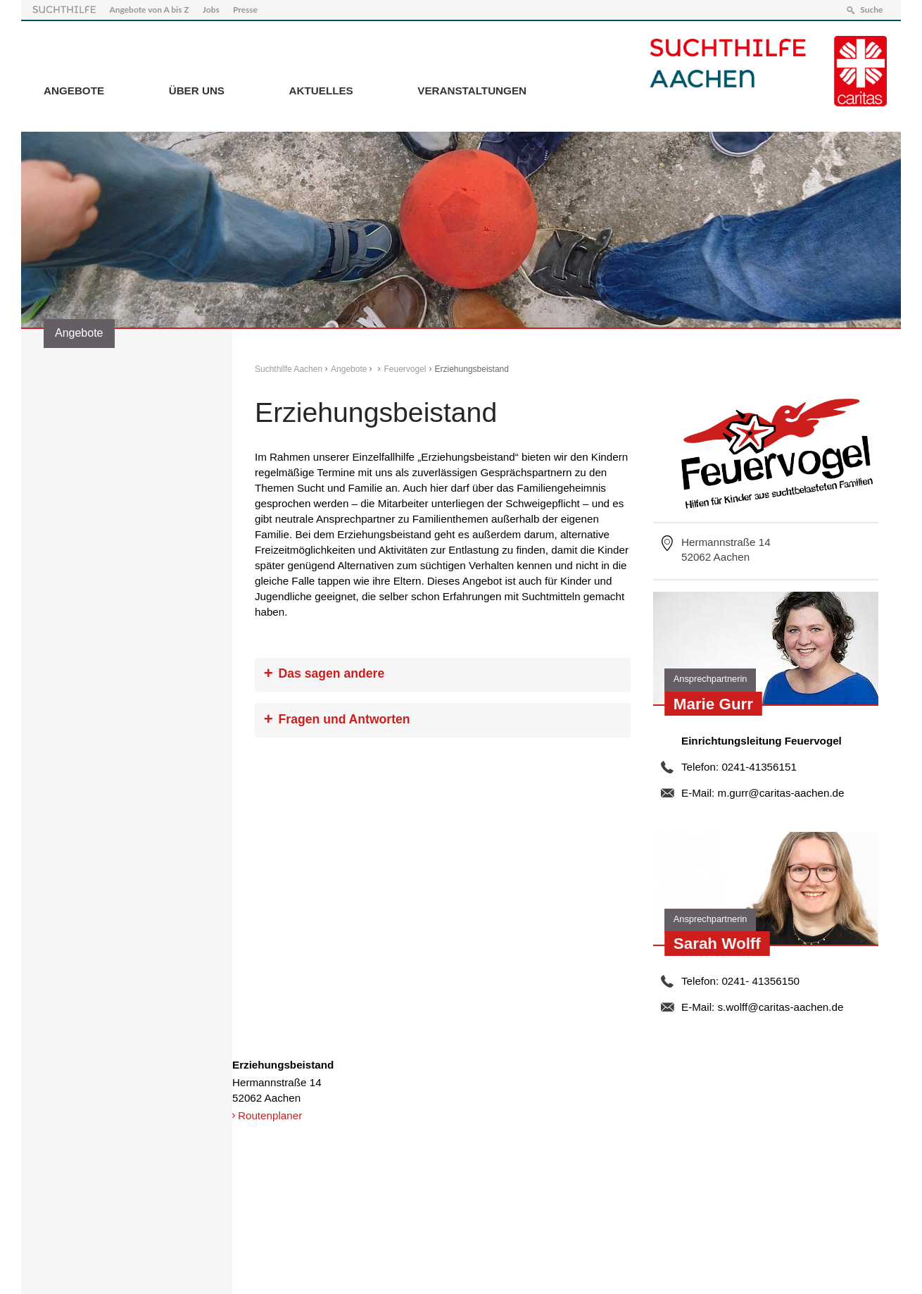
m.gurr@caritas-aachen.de (780, 793)
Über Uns (197, 91)
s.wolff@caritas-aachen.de (780, 1007)
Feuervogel (405, 369)
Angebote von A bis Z (149, 9)
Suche (871, 9)
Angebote (74, 91)
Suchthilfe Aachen (288, 369)
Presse (245, 9)
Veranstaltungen (471, 91)
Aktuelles (321, 91)
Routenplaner (270, 1115)
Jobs (211, 9)
